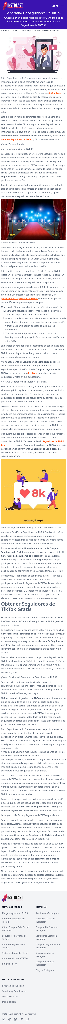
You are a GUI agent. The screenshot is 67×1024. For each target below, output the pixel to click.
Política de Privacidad (13, 985)
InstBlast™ (13, 1014)
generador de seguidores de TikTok (19, 298)
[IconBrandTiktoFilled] (9, 1019)
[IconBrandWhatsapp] (15, 1019)
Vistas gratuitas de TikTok (15, 952)
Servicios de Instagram (47, 913)
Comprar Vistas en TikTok (15, 958)
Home (6, 30)
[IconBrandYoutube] (27, 1019)
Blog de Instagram (45, 970)
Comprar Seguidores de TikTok (17, 139)
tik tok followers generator (46, 30)
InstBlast (32, 373)
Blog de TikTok (9, 963)
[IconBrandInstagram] (3, 1019)
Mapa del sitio (9, 1001)
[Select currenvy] (53, 6)
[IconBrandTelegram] (21, 1019)
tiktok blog (26, 30)
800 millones (55, 93)
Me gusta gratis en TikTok (15, 913)
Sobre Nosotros (10, 996)
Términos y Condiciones (14, 991)
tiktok (14, 30)
